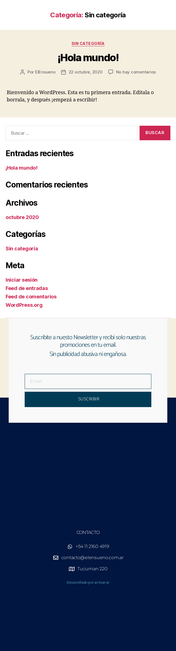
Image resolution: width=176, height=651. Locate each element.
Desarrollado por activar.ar (88, 582)
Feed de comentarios (31, 297)
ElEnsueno (45, 72)
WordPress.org (24, 305)
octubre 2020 (22, 217)
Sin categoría (88, 43)
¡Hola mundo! (88, 57)
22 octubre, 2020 (86, 72)
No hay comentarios (136, 72)
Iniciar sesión (22, 280)
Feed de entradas (27, 288)
